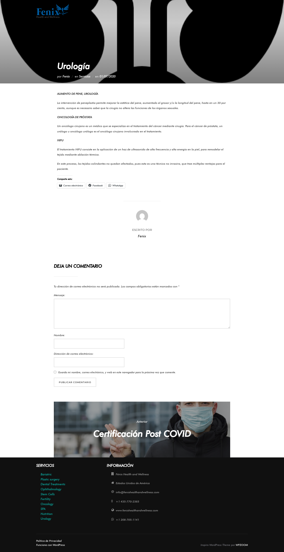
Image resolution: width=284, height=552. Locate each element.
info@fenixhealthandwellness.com (137, 492)
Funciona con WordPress (50, 544)
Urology (46, 518)
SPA (43, 509)
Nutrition (47, 514)
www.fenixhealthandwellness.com (137, 510)
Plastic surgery (50, 479)
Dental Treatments (53, 484)
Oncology (47, 504)
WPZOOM (242, 544)
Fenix (66, 76)
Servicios (84, 76)
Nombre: (59, 335)
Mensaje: (59, 295)
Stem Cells (48, 494)
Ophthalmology (51, 489)
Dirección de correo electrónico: (74, 353)
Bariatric (46, 474)
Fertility (45, 499)
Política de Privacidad (49, 540)
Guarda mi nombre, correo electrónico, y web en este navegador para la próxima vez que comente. (117, 372)
